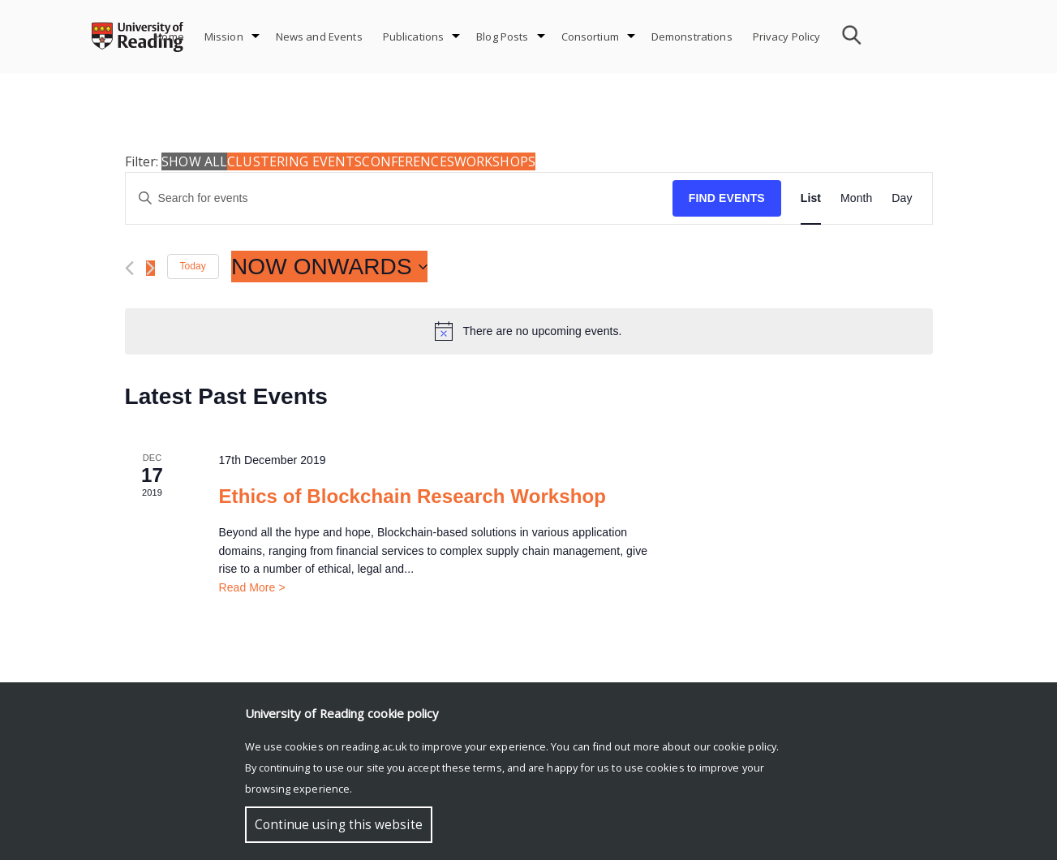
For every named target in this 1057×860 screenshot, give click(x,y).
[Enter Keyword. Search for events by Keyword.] (399, 198)
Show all (194, 161)
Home (169, 36)
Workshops (494, 161)
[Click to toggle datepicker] (329, 267)
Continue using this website (339, 824)
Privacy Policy (787, 36)
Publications (414, 36)
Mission (223, 36)
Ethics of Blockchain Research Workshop (411, 496)
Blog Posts (502, 36)
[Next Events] (150, 268)
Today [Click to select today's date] (193, 266)
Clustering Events (294, 161)
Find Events (727, 197)
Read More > (251, 587)
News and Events (319, 36)
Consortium (590, 36)
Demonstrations (692, 36)
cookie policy (744, 746)
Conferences (407, 161)
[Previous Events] (129, 268)
